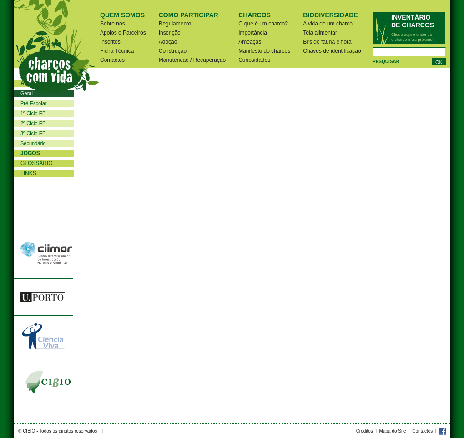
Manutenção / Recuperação (192, 60)
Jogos (30, 153)
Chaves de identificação (332, 51)
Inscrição (170, 33)
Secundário (33, 143)
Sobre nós (112, 23)
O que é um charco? (263, 23)
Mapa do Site (392, 430)
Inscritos (110, 42)
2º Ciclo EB (32, 123)
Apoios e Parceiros (123, 33)
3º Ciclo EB (32, 133)
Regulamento (175, 23)
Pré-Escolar (33, 103)
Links (28, 173)
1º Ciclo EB (32, 113)
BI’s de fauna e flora (327, 42)
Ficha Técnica (117, 51)
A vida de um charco (328, 23)
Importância (252, 33)
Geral (26, 93)
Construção (173, 51)
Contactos (112, 60)
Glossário (36, 163)
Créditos (364, 430)
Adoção (168, 42)
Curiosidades (254, 60)
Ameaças (249, 42)
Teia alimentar (320, 33)
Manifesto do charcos (264, 51)
